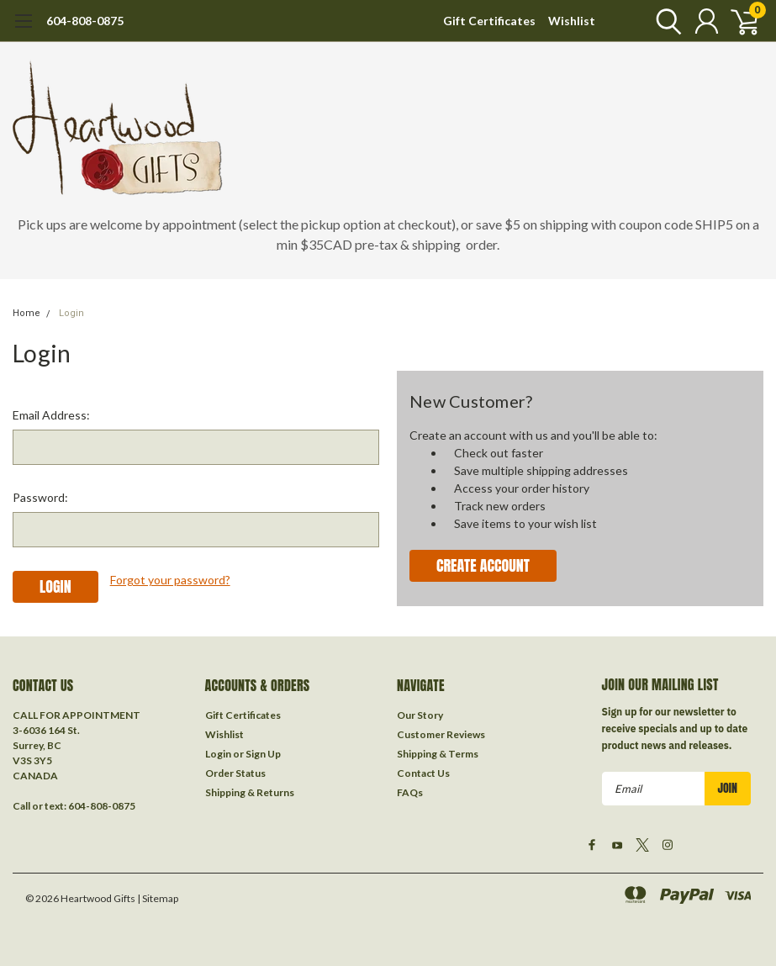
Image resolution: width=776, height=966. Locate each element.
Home (26, 313)
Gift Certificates (489, 20)
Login (71, 313)
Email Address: (51, 415)
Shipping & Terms (437, 753)
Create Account (483, 565)
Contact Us (423, 773)
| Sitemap (157, 898)
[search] (664, 21)
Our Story (420, 715)
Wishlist (571, 20)
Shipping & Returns (249, 792)
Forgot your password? (170, 580)
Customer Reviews (441, 734)
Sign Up (263, 753)
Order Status (235, 773)
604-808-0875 (85, 20)
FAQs (410, 792)
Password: (40, 497)
